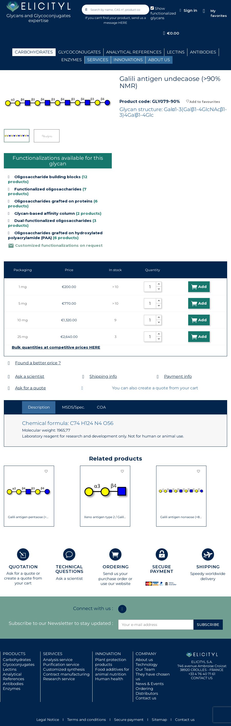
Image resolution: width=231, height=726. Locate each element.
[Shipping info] (83, 376)
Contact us (146, 698)
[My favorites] (204, 11)
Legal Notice (47, 719)
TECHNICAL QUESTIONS (69, 569)
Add (199, 287)
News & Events (150, 683)
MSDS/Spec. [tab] (73, 407)
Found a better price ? (38, 362)
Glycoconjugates (18, 664)
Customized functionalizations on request (55, 245)
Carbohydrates (17, 659)
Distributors (147, 693)
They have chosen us (153, 676)
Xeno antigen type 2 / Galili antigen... (105, 517)
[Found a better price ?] (8, 363)
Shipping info (103, 376)
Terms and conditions (86, 719)
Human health (109, 678)
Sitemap (159, 719)
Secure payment (129, 719)
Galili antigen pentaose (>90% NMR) (29, 517)
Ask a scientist (29, 376)
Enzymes (11, 688)
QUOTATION (23, 566)
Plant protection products (110, 662)
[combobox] (116, 10)
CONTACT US (202, 678)
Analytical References (13, 676)
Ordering (144, 688)
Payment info (178, 376)
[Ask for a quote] (8, 388)
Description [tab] (39, 407)
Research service (59, 678)
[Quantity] (150, 287)
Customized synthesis (64, 669)
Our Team (145, 669)
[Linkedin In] (122, 609)
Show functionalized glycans (163, 13)
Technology (146, 664)
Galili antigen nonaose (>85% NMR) (181, 517)
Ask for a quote (30, 388)
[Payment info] (157, 376)
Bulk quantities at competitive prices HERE (56, 347)
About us (144, 659)
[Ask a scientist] (8, 376)
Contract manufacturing (66, 674)
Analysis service (58, 659)
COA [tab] (101, 407)
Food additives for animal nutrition (112, 672)
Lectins (9, 669)
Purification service (61, 664)
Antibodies (13, 683)
